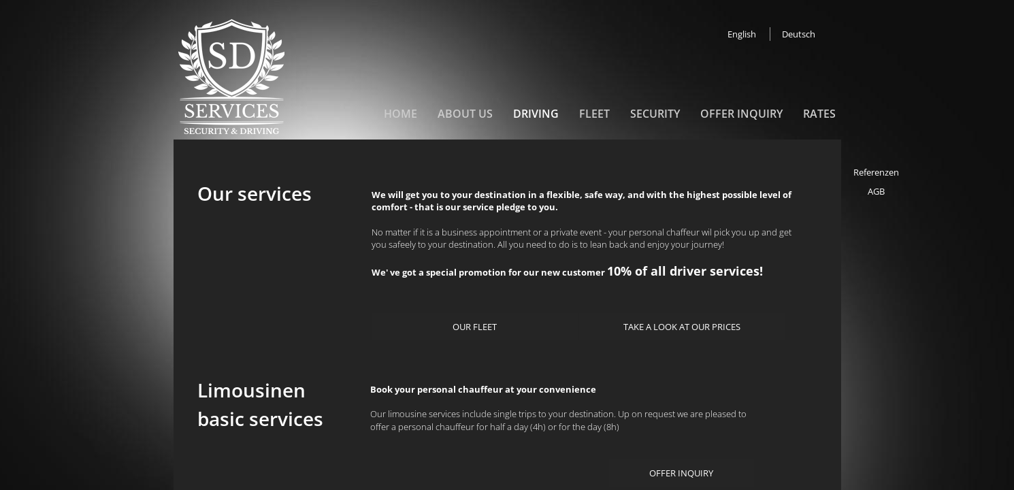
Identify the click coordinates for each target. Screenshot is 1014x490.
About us (465, 113)
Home (400, 113)
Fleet (594, 113)
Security (655, 113)
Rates (819, 113)
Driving (536, 113)
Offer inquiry (741, 113)
